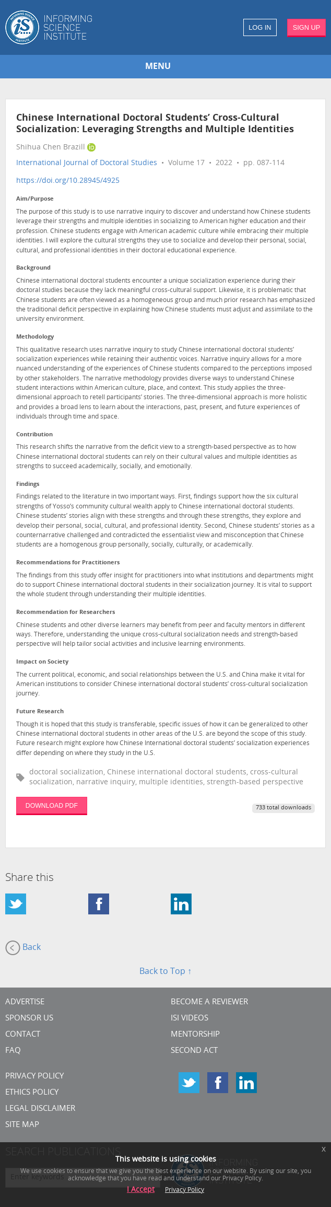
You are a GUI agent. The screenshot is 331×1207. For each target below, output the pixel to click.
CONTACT (22, 1035)
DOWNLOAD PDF (52, 805)
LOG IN (260, 27)
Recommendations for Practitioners (68, 563)
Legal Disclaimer (40, 1109)
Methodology (35, 337)
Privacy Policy (34, 1077)
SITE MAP (22, 1125)
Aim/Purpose (35, 199)
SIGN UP (307, 27)
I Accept (141, 1190)
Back (23, 948)
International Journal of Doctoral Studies (86, 163)
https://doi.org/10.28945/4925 (68, 181)
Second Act (194, 1051)
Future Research (40, 712)
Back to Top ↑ (165, 972)
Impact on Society (42, 662)
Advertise (24, 1002)
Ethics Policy (31, 1093)
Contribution (34, 435)
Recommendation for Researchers (65, 613)
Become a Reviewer (209, 1002)
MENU (158, 67)
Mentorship (195, 1035)
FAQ (13, 1051)
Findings (27, 485)
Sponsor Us (29, 1019)
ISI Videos (189, 1019)
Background (33, 268)
